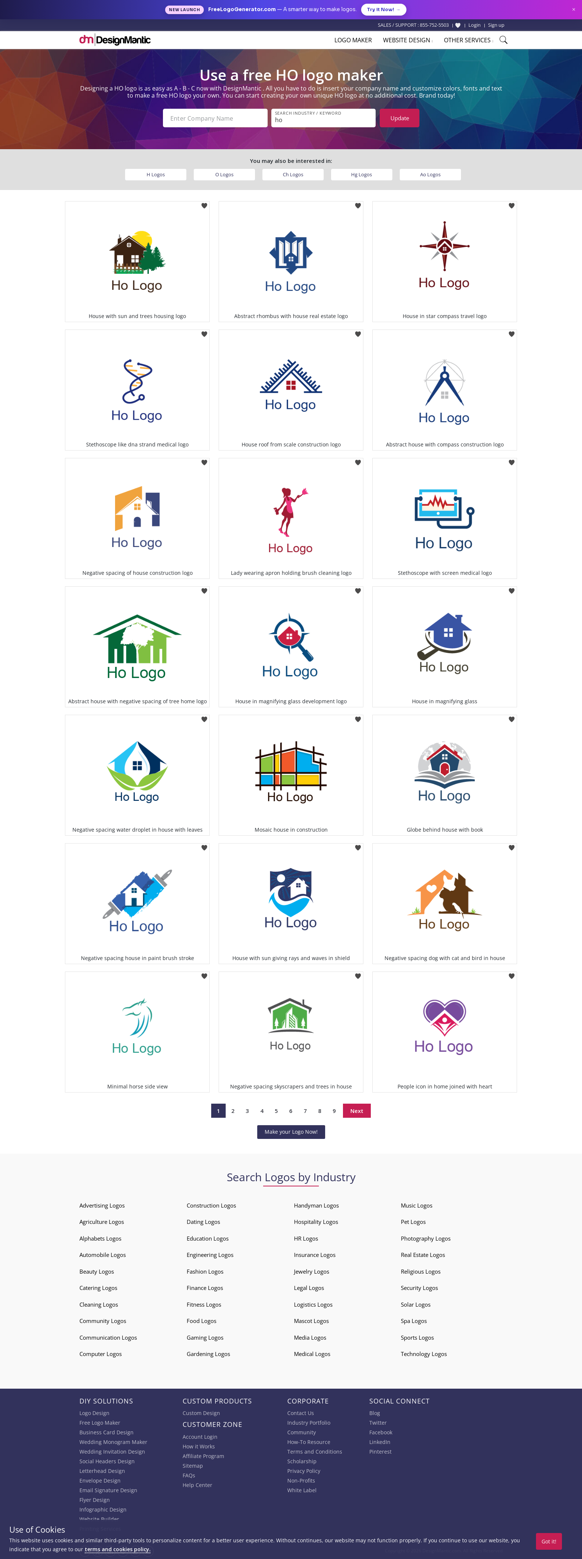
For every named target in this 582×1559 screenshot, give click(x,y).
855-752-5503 (434, 25)
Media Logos (310, 1337)
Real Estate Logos (423, 1254)
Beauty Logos (96, 1271)
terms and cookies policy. (118, 1549)
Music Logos (416, 1205)
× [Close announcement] (573, 9)
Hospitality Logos (316, 1221)
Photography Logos (426, 1238)
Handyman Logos (316, 1205)
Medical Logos (312, 1353)
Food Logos (201, 1320)
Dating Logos (203, 1221)
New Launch (184, 9)
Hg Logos (361, 174)
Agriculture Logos (101, 1221)
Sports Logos (417, 1337)
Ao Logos (430, 174)
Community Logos (102, 1320)
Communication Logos (108, 1337)
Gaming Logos (205, 1337)
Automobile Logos (102, 1254)
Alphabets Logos (100, 1238)
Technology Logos (424, 1353)
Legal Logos (309, 1287)
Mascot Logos (311, 1320)
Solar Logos (416, 1304)
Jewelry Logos (311, 1271)
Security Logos (419, 1287)
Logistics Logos (313, 1304)
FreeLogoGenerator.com (242, 9)
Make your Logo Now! (291, 1131)
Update (399, 118)
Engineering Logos (210, 1254)
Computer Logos (100, 1353)
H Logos (156, 174)
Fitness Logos (204, 1304)
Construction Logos (211, 1205)
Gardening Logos (208, 1353)
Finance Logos (205, 1287)
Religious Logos (421, 1271)
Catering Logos (98, 1287)
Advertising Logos (102, 1205)
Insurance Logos (315, 1254)
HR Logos (306, 1238)
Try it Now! (383, 9)
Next (356, 1110)
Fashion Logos (205, 1271)
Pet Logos (413, 1221)
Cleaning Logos (98, 1304)
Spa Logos (414, 1320)
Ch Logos (293, 174)
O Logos (224, 174)
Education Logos (208, 1238)
